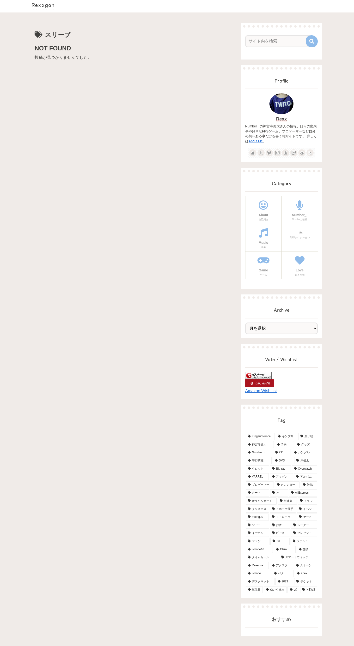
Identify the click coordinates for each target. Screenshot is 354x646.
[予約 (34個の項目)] (284, 444)
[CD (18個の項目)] (282, 452)
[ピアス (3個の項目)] (280, 533)
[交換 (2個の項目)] (307, 549)
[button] (312, 41)
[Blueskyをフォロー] (269, 153)
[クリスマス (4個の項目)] (257, 509)
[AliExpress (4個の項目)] (303, 492)
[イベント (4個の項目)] (307, 509)
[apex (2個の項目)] (306, 573)
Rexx (281, 118)
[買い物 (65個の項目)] (307, 436)
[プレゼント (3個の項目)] (304, 533)
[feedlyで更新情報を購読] (302, 153)
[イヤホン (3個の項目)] (257, 533)
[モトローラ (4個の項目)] (283, 517)
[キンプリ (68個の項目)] (287, 436)
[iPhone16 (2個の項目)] (259, 549)
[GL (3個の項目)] (279, 541)
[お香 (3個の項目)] (280, 525)
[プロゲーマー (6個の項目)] (260, 485)
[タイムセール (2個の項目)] (262, 557)
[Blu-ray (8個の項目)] (280, 469)
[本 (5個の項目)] (279, 492)
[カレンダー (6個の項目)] (287, 485)
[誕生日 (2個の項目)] (254, 589)
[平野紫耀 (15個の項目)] (259, 460)
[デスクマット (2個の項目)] (260, 581)
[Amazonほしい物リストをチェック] (285, 153)
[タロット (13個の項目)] (257, 469)
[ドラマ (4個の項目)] (307, 501)
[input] (278, 41)
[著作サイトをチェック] (253, 153)
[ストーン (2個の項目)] (305, 565)
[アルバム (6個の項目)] (305, 476)
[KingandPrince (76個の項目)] (260, 436)
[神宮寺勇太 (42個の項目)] (260, 444)
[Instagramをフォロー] (277, 153)
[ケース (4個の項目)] (307, 517)
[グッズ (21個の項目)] (306, 444)
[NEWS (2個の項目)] (308, 589)
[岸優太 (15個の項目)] (305, 460)
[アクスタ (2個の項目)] (281, 565)
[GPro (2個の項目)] (284, 549)
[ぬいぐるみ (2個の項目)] (275, 589)
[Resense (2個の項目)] (257, 565)
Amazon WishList (261, 391)
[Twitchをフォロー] (294, 153)
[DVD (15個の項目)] (283, 460)
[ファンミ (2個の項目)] (304, 541)
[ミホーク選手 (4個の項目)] (283, 509)
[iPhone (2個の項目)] (258, 573)
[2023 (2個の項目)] (284, 581)
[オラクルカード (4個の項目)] (261, 501)
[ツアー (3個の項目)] (257, 525)
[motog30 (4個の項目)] (257, 517)
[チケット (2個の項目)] (305, 581)
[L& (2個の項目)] (293, 589)
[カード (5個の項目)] (257, 492)
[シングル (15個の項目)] (304, 452)
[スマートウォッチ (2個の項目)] (298, 557)
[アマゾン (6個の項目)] (281, 476)
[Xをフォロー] (261, 153)
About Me (256, 141)
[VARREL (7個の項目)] (257, 476)
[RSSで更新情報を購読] (310, 153)
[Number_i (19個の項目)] (259, 452)
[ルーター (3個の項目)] (304, 525)
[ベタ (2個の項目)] (283, 573)
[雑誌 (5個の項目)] (309, 485)
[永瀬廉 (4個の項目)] (287, 501)
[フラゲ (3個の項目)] (257, 541)
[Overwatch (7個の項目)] (304, 469)
